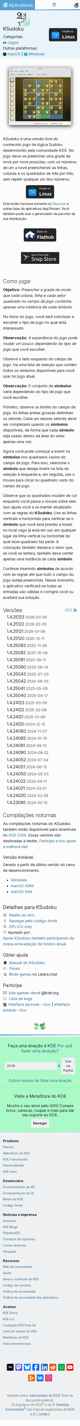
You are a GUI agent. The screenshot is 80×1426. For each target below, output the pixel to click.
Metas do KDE (13, 1199)
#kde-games (20, 974)
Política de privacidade (19, 1291)
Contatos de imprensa (19, 1239)
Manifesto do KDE (16, 1337)
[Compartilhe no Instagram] (48, 1375)
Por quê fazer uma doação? (47, 1048)
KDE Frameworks (15, 1159)
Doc (47, 1004)
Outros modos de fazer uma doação (40, 1080)
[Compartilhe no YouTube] (70, 1365)
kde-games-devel (24, 993)
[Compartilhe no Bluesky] (27, 1365)
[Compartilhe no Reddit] (52, 1365)
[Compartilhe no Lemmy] (61, 1365)
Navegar (40, 1123)
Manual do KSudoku (27, 962)
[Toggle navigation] (54, 5)
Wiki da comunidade (17, 1266)
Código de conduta (17, 1285)
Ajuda (7, 1273)
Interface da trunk (23, 1004)
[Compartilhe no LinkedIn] (44, 1365)
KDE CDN (17, 835)
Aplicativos (17, 6)
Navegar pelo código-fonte (33, 921)
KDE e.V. (9, 1319)
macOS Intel (21, 891)
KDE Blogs (10, 1227)
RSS (71, 610)
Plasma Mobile (13, 1165)
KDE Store (10, 1313)
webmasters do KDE (44, 1396)
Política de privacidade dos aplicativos (30, 1297)
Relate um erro (22, 915)
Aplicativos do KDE (16, 1153)
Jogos (11, 42)
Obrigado (9, 1251)
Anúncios (9, 1221)
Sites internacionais (17, 1343)
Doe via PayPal (68, 1065)
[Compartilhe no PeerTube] (31, 1375)
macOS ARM (22, 886)
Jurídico (44, 1414)
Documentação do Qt (18, 1193)
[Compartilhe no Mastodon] (18, 1365)
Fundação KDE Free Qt (19, 1325)
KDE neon (10, 1171)
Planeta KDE (11, 1233)
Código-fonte (13, 1205)
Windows (34, 54)
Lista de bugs (20, 998)
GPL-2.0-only (20, 926)
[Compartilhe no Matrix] (10, 1365)
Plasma (8, 1147)
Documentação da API (19, 1187)
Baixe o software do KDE (21, 1279)
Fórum (14, 968)
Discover (59, 204)
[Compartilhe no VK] (40, 1375)
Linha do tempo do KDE (20, 1331)
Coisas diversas (14, 1245)
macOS (12, 54)
